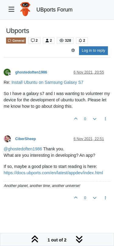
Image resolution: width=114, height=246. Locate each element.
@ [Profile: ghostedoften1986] (23, 148)
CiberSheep (25, 139)
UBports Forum (54, 10)
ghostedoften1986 (31, 72)
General (16, 40)
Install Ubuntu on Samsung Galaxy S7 (48, 82)
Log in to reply (93, 50)
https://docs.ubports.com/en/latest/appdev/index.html (53, 172)
